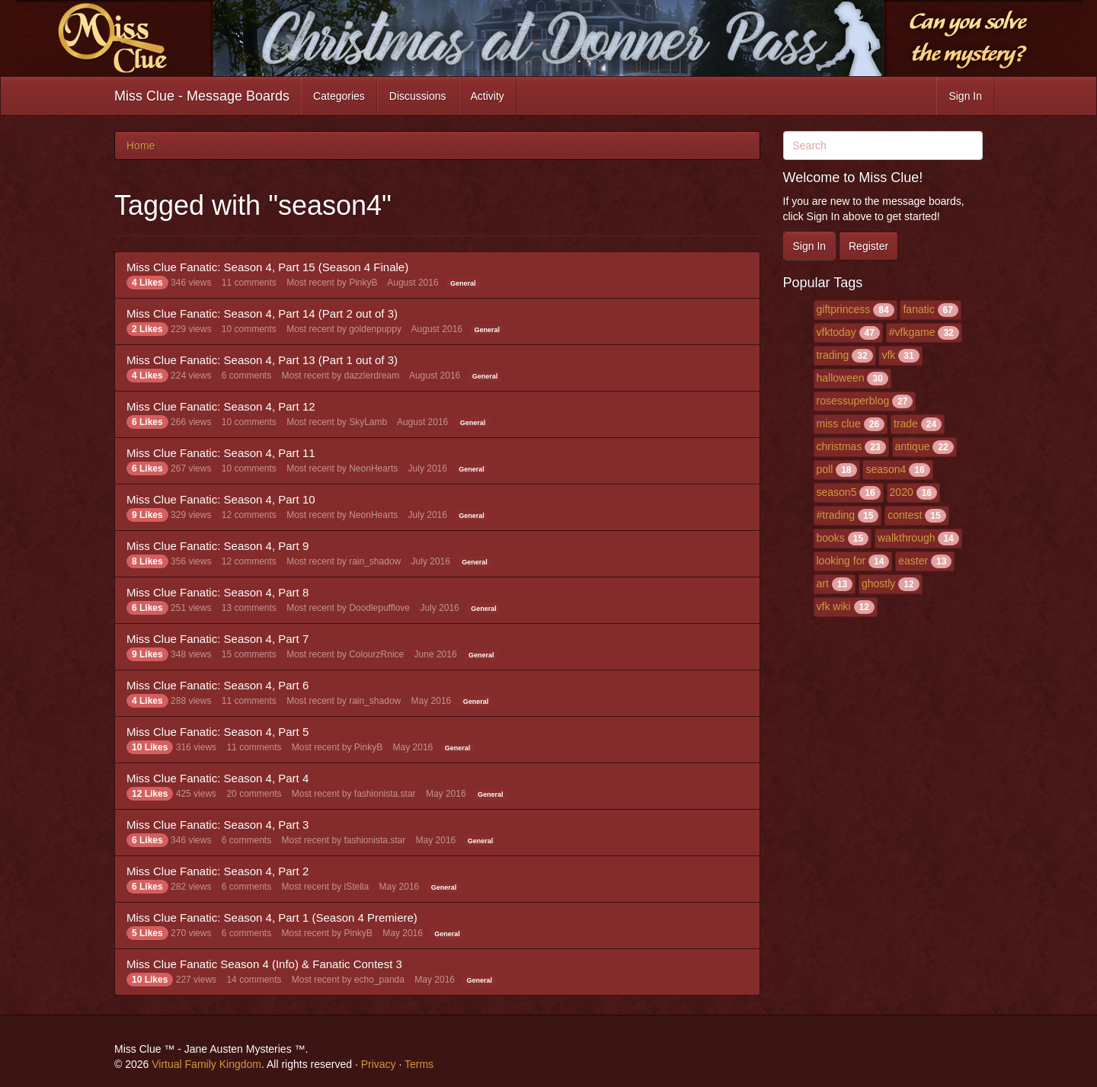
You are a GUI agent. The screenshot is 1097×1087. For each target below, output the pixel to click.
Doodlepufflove (379, 608)
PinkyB (363, 282)
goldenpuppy (375, 329)
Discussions (417, 96)
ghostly (878, 583)
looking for (841, 561)
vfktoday (836, 332)
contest (905, 515)
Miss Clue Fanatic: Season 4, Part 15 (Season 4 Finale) (267, 267)
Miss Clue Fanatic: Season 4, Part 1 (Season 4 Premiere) (271, 917)
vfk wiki (834, 606)
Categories (339, 96)
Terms (419, 1064)
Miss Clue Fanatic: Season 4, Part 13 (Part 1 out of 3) (262, 359)
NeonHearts (373, 468)
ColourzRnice (376, 654)
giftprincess (844, 309)
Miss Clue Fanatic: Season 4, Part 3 (217, 824)
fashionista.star (385, 793)
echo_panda (379, 979)
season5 (837, 492)
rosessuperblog (853, 401)
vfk (888, 355)
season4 (885, 469)
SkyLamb (368, 422)
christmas (839, 446)
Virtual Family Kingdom (206, 1064)
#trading (836, 515)
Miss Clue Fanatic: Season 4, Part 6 (217, 685)
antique (912, 446)
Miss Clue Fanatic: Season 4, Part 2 (217, 871)
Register (868, 246)
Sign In (965, 96)
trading (833, 355)
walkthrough (906, 538)
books (831, 538)
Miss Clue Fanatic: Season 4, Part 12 (220, 406)
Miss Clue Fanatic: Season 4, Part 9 (217, 545)
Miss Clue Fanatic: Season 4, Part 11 (220, 452)
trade (906, 423)
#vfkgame (912, 332)
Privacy (378, 1064)
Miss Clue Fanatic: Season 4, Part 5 (217, 731)
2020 (901, 492)
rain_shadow (375, 561)
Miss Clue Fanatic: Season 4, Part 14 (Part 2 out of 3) (262, 313)
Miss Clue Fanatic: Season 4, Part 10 (220, 499)
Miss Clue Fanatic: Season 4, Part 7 (217, 638)
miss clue (839, 423)
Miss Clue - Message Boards (201, 96)
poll (825, 469)
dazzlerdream (372, 375)
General (463, 283)
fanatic (918, 309)
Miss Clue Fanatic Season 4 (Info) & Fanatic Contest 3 (264, 964)
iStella (356, 886)
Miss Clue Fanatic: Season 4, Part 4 (217, 778)
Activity (487, 96)
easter (913, 561)
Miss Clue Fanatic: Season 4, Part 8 (217, 592)
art (823, 583)
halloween (841, 378)
